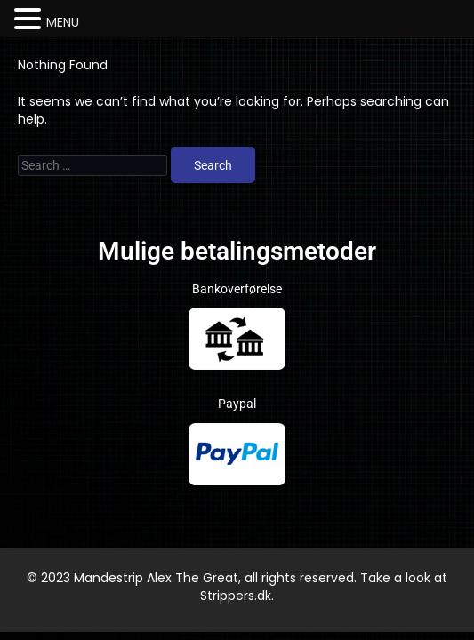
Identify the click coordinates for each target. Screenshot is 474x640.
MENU (62, 22)
